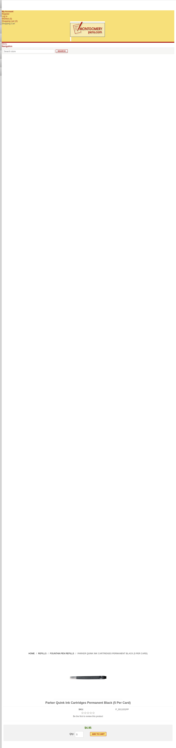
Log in (4, 16)
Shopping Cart (8, 23)
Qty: (72, 734)
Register (5, 14)
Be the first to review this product (88, 716)
